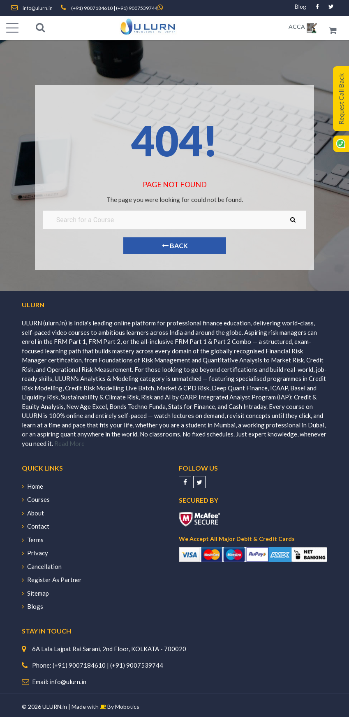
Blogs (32, 606)
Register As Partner (52, 579)
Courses (36, 499)
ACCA (297, 26)
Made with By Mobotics (105, 706)
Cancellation (42, 566)
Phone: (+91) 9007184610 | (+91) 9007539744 (97, 665)
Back (174, 245)
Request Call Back (341, 99)
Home (32, 486)
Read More (69, 443)
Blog (300, 6)
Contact (35, 526)
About (33, 513)
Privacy (35, 553)
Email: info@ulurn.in (59, 681)
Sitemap (35, 593)
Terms (33, 539)
